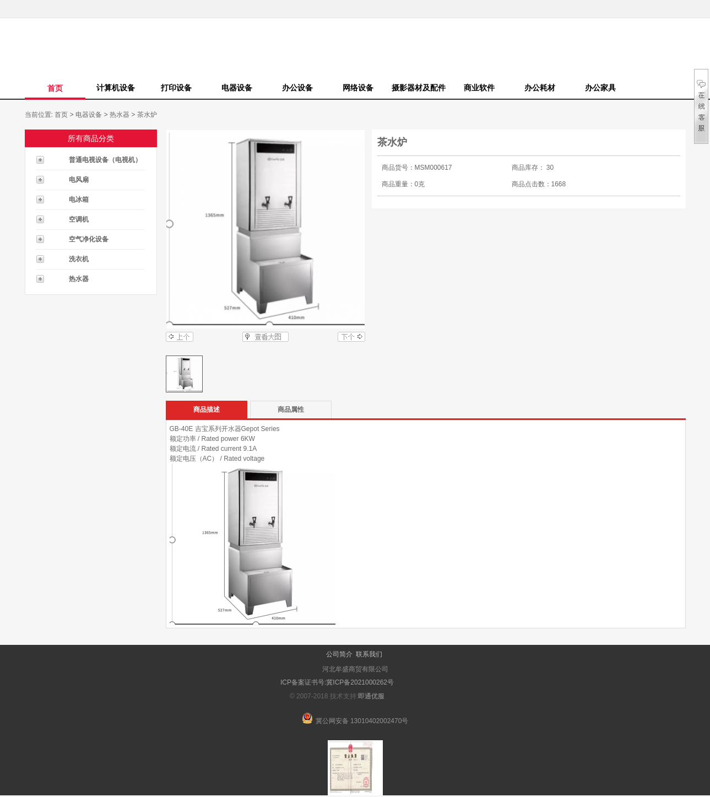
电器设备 (236, 87)
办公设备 (297, 87)
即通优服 (371, 696)
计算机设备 (115, 87)
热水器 (119, 115)
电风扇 (79, 180)
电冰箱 (79, 199)
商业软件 (479, 87)
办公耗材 (539, 87)
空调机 (79, 219)
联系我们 (369, 654)
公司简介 (339, 654)
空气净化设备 (89, 239)
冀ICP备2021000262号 (360, 682)
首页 (55, 88)
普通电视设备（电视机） (105, 160)
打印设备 (176, 87)
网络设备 (358, 87)
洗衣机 (79, 259)
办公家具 (600, 87)
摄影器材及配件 (419, 87)
